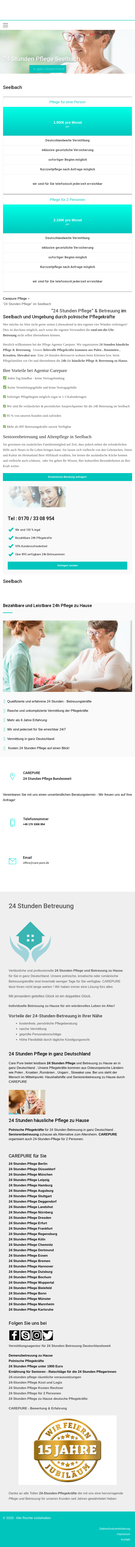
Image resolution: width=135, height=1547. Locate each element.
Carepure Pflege (15, 298)
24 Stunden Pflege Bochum (30, 1277)
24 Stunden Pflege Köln (27, 1239)
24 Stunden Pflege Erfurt (28, 1223)
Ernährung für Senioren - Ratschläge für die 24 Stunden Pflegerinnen (62, 1372)
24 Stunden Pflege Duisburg (31, 1272)
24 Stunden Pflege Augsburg (31, 1191)
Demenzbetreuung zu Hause (31, 1355)
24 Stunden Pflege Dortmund (31, 1250)
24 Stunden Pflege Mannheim (31, 1304)
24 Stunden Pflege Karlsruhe (31, 1309)
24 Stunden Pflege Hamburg (31, 1185)
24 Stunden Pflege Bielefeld (30, 1288)
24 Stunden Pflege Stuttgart (31, 1196)
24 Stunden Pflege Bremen (30, 1261)
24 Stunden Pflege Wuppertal (31, 1282)
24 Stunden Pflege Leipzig (29, 1180)
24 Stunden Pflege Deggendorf (33, 1201)
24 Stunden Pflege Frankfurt (31, 1228)
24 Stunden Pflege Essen (28, 1255)
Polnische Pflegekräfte (27, 1361)
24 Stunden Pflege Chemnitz (31, 1245)
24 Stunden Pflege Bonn (28, 1293)
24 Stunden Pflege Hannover (31, 1266)
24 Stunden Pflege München (31, 1174)
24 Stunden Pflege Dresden (30, 1218)
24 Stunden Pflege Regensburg (33, 1234)
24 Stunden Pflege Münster (30, 1299)
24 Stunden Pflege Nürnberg (31, 1212)
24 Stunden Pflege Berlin (28, 1164)
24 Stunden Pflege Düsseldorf (32, 1169)
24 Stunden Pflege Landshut (31, 1207)
